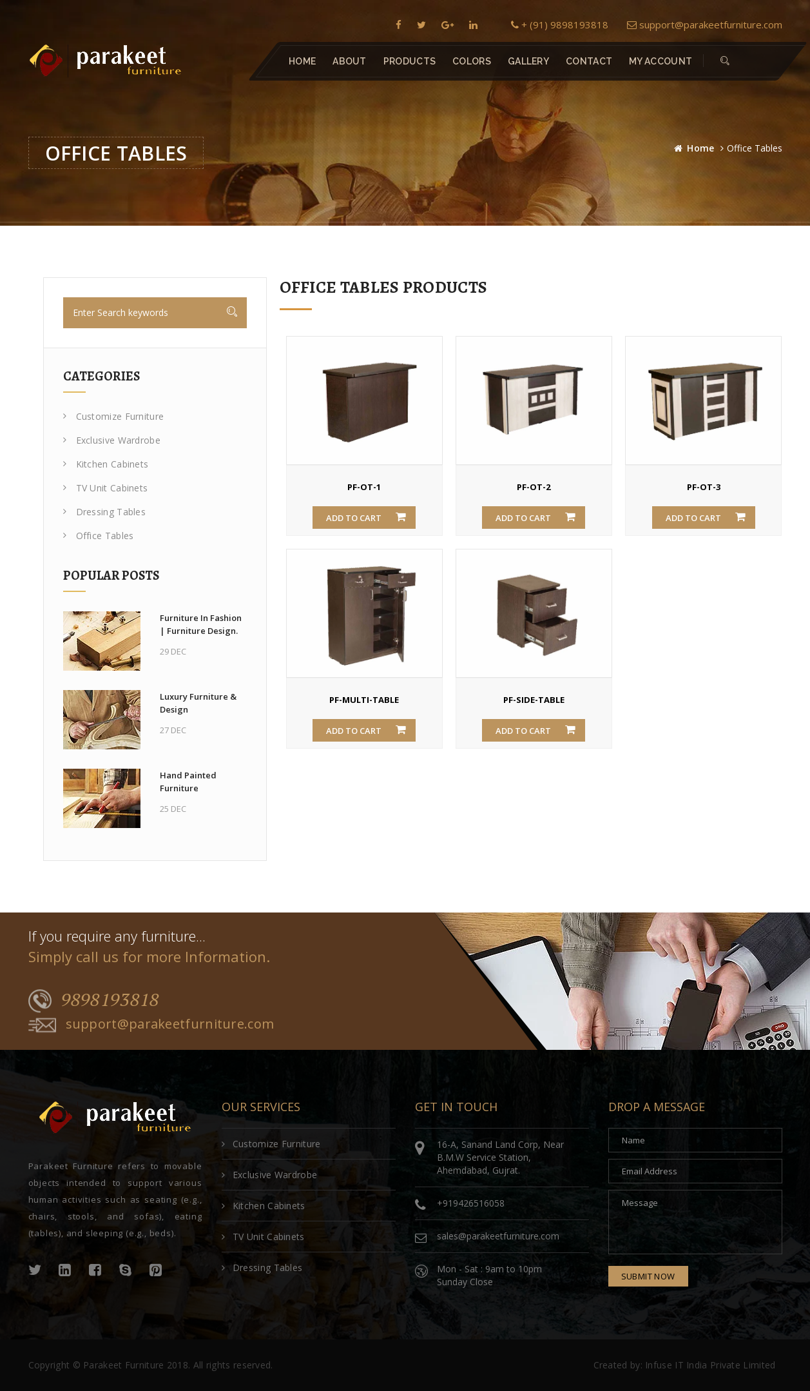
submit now (648, 1276)
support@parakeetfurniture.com (704, 24)
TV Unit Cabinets (105, 488)
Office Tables (98, 536)
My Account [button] (660, 61)
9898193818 (94, 1000)
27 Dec (173, 730)
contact (589, 61)
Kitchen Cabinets (106, 464)
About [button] (350, 61)
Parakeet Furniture (123, 1365)
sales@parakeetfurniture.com (498, 1236)
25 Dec (173, 808)
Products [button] (409, 61)
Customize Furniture (113, 416)
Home (302, 61)
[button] (724, 61)
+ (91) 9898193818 (559, 24)
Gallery (527, 61)
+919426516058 (471, 1203)
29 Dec (173, 651)
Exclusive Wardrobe (111, 440)
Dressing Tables (104, 512)
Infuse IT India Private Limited (710, 1365)
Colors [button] (471, 61)
